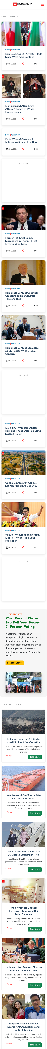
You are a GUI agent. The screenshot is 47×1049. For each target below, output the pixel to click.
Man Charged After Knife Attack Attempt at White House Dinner (19, 109)
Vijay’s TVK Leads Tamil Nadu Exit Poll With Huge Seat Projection (22, 538)
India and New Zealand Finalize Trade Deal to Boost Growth (24, 969)
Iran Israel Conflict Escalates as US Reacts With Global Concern (22, 351)
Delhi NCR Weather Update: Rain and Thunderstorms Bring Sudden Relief (23, 431)
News (7, 50)
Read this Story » (14, 663)
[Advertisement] (26, 182)
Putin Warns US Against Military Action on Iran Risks (21, 140)
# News (8, 756)
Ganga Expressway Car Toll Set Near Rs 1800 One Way (21, 484)
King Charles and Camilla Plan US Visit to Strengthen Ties (24, 853)
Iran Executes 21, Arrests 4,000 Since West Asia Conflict (23, 55)
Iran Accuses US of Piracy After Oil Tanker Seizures (24, 797)
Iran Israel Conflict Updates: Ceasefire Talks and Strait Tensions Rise (21, 296)
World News (16, 50)
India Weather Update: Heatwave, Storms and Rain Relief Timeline (23, 911)
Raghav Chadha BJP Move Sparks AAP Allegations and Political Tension (23, 1027)
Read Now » (34, 757)
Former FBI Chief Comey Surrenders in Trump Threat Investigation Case (21, 241)
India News (15, 344)
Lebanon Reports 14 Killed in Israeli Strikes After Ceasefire (23, 740)
